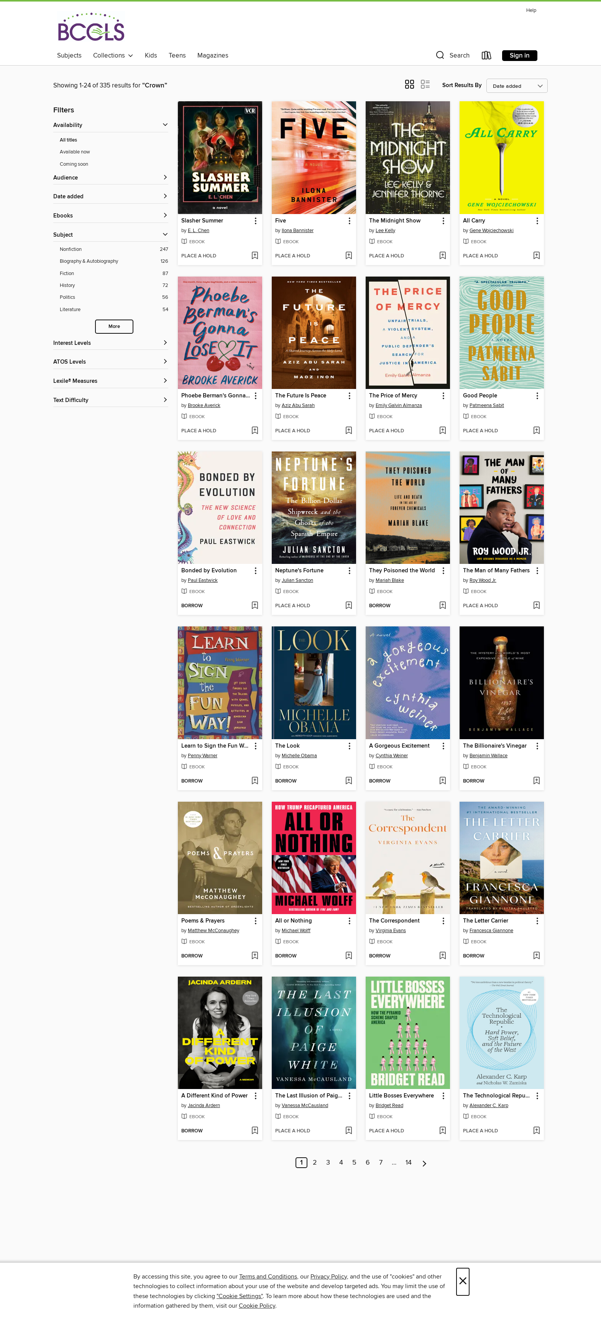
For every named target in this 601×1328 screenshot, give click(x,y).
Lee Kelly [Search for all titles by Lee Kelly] (385, 230)
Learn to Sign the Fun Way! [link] (216, 746)
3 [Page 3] (328, 1162)
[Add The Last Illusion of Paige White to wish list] (348, 1131)
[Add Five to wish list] (348, 256)
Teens (177, 55)
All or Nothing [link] (293, 921)
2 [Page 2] (315, 1162)
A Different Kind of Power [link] (214, 1095)
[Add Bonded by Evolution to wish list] (254, 606)
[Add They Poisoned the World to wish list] (442, 606)
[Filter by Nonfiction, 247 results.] (114, 249)
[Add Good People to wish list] (536, 431)
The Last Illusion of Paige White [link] (310, 1095)
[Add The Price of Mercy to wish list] (442, 431)
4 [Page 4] (341, 1162)
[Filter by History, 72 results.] (114, 286)
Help (531, 10)
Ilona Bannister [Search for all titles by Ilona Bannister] (298, 230)
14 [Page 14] (409, 1162)
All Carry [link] (474, 220)
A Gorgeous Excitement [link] (399, 746)
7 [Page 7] (381, 1162)
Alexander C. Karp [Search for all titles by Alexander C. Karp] (489, 1105)
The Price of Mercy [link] (393, 395)
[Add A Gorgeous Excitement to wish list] (442, 781)
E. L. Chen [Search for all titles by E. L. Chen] (198, 230)
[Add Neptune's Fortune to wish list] (348, 606)
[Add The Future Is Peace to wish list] (348, 431)
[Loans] (486, 56)
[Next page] (424, 1162)
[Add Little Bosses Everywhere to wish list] (442, 1131)
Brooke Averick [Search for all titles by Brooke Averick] (204, 405)
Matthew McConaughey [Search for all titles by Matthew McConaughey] (213, 931)
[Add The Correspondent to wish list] (442, 956)
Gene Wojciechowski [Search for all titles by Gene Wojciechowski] (492, 230)
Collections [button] (113, 55)
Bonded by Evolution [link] (209, 570)
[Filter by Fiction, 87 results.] (114, 274)
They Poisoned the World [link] (402, 570)
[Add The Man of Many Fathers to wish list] (536, 606)
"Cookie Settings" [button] (240, 1296)
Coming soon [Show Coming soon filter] (74, 164)
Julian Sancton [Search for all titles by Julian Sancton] (297, 580)
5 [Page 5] (354, 1162)
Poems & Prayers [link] (203, 921)
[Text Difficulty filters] (110, 401)
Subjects (69, 55)
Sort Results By (462, 85)
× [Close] (463, 1282)
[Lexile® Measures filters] (110, 381)
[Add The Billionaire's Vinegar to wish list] (536, 781)
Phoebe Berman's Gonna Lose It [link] (216, 395)
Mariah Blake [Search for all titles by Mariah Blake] (390, 580)
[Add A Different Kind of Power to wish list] (254, 1131)
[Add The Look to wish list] (348, 781)
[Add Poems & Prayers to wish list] (254, 956)
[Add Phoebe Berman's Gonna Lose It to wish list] (254, 431)
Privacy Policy (328, 1276)
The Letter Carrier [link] (485, 921)
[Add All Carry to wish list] (536, 256)
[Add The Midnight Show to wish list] (442, 256)
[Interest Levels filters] (110, 343)
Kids (151, 55)
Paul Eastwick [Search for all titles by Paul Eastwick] (203, 580)
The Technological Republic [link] (498, 1095)
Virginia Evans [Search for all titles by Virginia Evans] (391, 931)
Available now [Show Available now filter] (75, 152)
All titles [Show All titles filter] (68, 140)
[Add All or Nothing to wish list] (348, 956)
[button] (452, 56)
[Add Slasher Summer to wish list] (254, 256)
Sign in (520, 55)
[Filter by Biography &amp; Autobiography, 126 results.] (114, 261)
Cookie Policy (257, 1306)
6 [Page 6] (368, 1162)
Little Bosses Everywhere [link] (401, 1095)
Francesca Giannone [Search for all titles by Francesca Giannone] (491, 931)
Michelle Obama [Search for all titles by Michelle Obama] (299, 756)
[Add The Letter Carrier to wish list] (536, 956)
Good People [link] (480, 395)
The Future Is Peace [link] (300, 395)
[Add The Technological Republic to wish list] (536, 1131)
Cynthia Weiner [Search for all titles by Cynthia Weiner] (392, 756)
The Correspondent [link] (394, 921)
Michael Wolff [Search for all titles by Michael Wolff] (296, 931)
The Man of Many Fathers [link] (496, 570)
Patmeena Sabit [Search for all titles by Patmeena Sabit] (487, 405)
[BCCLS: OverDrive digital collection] (91, 26)
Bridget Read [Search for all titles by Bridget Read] (389, 1105)
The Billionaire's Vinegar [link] (495, 746)
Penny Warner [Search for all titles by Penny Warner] (202, 756)
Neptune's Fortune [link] (299, 570)
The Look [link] (287, 746)
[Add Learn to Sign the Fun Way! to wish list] (254, 781)
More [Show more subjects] (114, 326)
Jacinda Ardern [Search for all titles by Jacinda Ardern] (204, 1105)
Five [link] (280, 220)
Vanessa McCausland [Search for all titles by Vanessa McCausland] (305, 1105)
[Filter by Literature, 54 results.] (114, 310)
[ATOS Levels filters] (110, 362)
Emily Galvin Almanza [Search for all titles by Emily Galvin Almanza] (399, 405)
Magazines (212, 55)
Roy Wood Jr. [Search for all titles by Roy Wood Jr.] (483, 580)
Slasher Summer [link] (202, 220)
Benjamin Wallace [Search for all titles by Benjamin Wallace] (488, 756)
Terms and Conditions (268, 1276)
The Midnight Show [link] (394, 220)
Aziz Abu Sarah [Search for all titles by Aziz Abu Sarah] (298, 405)
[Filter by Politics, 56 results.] (114, 297)
